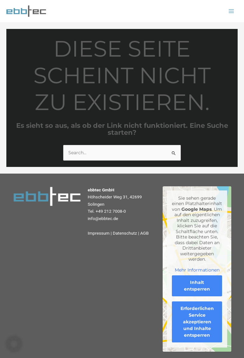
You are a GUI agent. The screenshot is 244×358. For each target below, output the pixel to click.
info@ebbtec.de (103, 218)
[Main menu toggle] (231, 11)
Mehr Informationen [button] (197, 270)
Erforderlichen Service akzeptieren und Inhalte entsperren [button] (197, 322)
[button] (14, 344)
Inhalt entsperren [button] (197, 285)
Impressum (99, 233)
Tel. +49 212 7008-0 (107, 211)
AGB (144, 233)
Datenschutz (125, 233)
